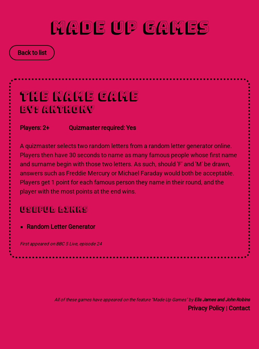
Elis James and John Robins (222, 299)
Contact (239, 308)
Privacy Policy (206, 308)
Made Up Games (129, 26)
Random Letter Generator (61, 226)
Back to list (32, 52)
